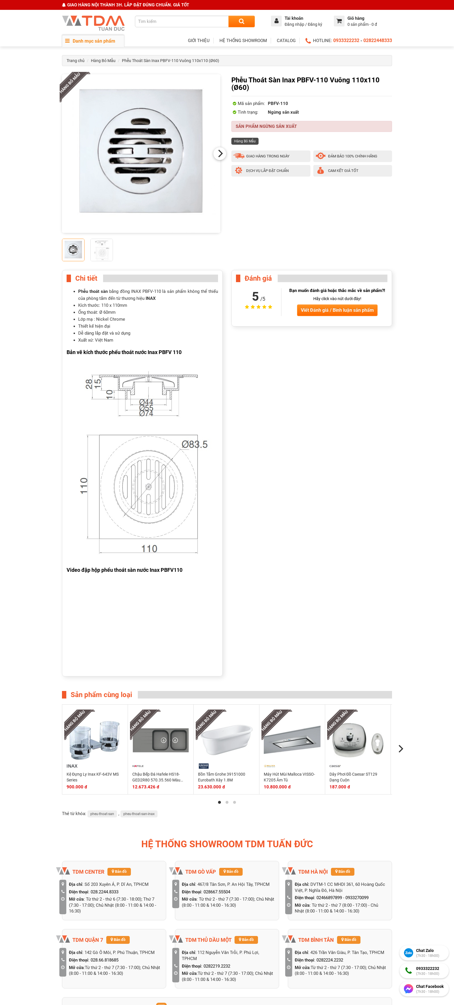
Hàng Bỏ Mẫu (103, 60)
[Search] (241, 21)
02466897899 (329, 897)
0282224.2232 (329, 960)
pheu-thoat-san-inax (139, 814)
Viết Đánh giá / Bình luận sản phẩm (337, 310)
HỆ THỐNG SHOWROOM (243, 40)
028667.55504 (217, 892)
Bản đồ (119, 871)
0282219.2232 (217, 966)
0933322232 (346, 40)
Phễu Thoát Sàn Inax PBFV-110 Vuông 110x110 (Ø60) (170, 60)
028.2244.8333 (104, 892)
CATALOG (286, 40)
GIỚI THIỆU (199, 40)
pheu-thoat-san (102, 814)
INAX (151, 298)
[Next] (219, 153)
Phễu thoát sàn (93, 291)
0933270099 (357, 897)
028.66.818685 (104, 960)
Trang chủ (76, 60)
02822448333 (377, 40)
